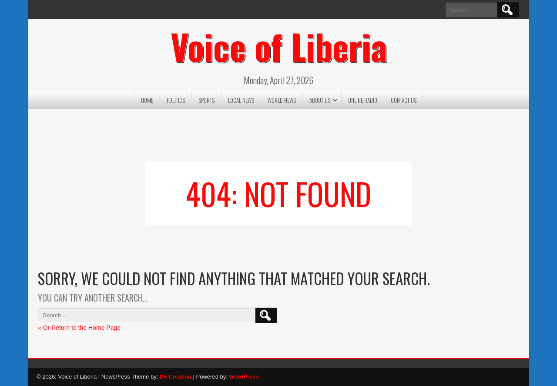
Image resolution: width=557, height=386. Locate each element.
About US (319, 100)
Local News (241, 100)
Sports (206, 100)
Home (147, 100)
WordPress (243, 376)
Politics (176, 100)
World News (282, 100)
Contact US (403, 100)
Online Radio (362, 100)
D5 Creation (175, 376)
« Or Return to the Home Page (79, 327)
